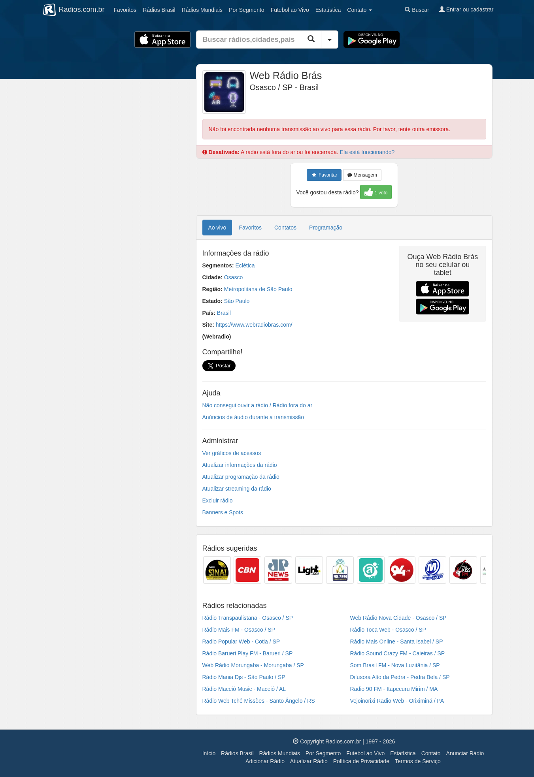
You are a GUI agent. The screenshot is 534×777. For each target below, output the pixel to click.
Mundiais (202, 10)
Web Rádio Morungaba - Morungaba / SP (253, 665)
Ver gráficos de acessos (231, 453)
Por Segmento (323, 753)
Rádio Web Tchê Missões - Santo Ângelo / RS (258, 701)
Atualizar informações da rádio (239, 465)
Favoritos (125, 10)
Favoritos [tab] (250, 227)
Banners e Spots (222, 512)
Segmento (246, 10)
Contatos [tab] (285, 227)
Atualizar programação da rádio (240, 477)
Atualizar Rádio (309, 761)
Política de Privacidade (361, 761)
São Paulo (237, 301)
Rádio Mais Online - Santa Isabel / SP (396, 641)
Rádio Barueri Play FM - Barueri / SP (247, 653)
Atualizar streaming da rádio (236, 488)
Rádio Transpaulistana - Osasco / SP (247, 618)
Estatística (328, 10)
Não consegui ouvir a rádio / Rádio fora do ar (257, 405)
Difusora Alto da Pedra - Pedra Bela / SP (400, 677)
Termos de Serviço (418, 761)
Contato (431, 753)
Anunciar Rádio (465, 753)
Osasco (233, 277)
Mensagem (362, 175)
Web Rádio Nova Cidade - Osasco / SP (398, 618)
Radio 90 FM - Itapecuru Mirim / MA (394, 689)
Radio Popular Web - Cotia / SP (241, 641)
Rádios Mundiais (279, 753)
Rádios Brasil (237, 753)
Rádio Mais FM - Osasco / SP (238, 629)
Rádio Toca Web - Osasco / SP (388, 629)
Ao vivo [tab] (217, 227)
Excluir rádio (217, 500)
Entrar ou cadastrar (466, 9)
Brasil (159, 10)
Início (208, 753)
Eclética (245, 265)
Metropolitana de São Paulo (258, 289)
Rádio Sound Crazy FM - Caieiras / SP (397, 653)
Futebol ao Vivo (365, 753)
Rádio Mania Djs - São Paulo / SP (243, 677)
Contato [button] (359, 10)
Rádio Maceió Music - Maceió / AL (244, 689)
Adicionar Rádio (265, 761)
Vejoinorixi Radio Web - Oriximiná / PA (397, 701)
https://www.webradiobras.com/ (254, 325)
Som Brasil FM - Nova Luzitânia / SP (395, 665)
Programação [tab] (325, 227)
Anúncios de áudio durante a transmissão (253, 417)
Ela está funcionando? (367, 152)
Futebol (290, 10)
